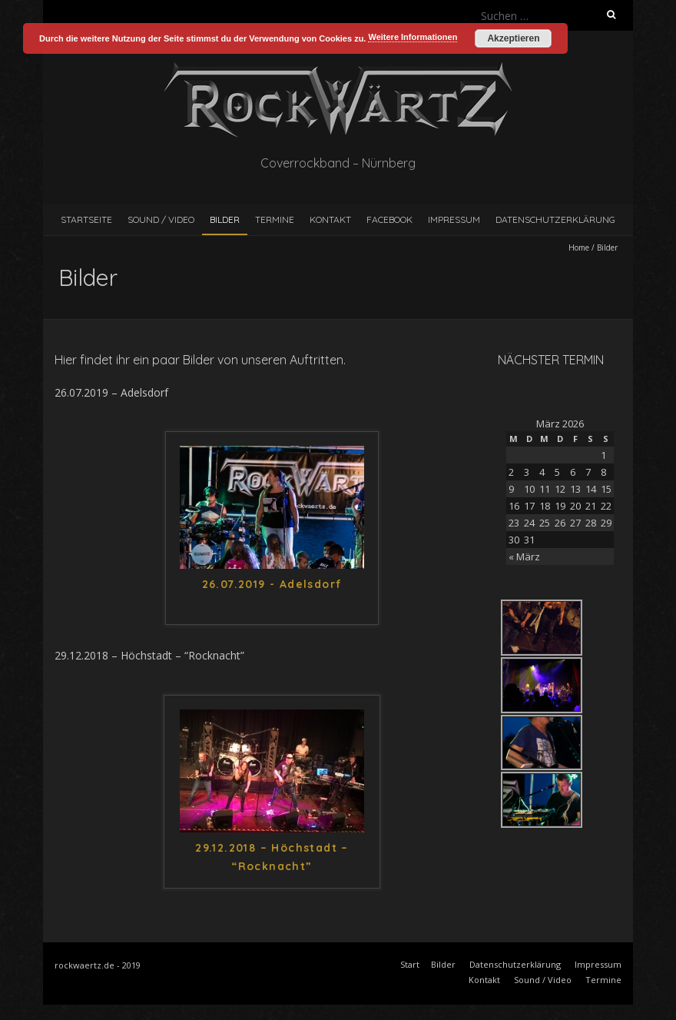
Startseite (86, 219)
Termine (274, 219)
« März (524, 556)
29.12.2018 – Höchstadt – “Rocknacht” (272, 857)
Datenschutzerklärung (555, 219)
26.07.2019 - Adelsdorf (272, 584)
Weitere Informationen (412, 37)
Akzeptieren (513, 38)
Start (409, 964)
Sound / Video (161, 219)
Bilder (225, 219)
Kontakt (330, 219)
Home (578, 247)
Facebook (389, 219)
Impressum (454, 219)
